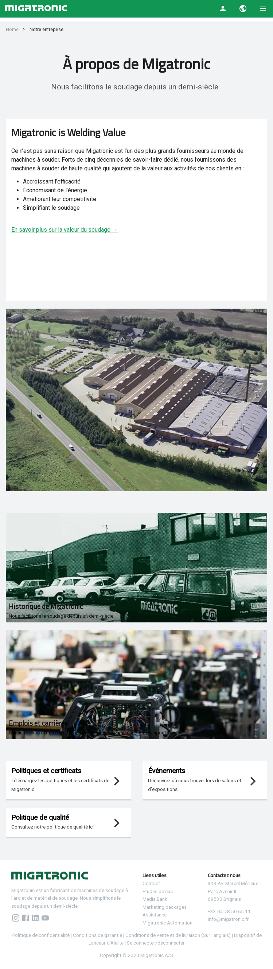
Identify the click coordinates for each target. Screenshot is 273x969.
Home (12, 29)
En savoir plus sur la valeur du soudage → (64, 229)
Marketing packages (165, 907)
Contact (151, 883)
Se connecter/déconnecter (156, 943)
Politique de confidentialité (41, 935)
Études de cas (158, 891)
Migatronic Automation (167, 923)
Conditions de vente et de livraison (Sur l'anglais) (178, 935)
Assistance (155, 915)
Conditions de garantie (98, 935)
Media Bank (155, 899)
